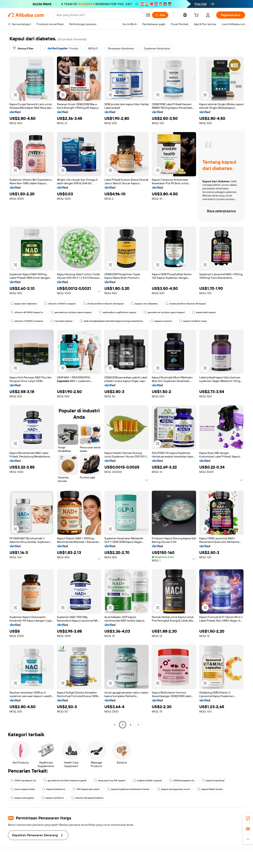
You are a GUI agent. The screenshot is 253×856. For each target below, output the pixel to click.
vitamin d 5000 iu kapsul (60, 303)
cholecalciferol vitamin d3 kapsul (103, 303)
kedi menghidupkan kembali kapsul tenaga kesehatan (111, 321)
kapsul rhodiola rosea (193, 321)
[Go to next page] (138, 724)
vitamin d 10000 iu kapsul (26, 321)
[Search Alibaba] (100, 15)
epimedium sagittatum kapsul (117, 312)
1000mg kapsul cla (181, 780)
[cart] (197, 15)
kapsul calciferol (53, 797)
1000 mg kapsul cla (23, 780)
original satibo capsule (147, 780)
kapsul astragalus (22, 797)
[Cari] (160, 15)
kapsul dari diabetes (23, 303)
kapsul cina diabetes (144, 303)
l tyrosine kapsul (61, 321)
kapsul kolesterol (53, 789)
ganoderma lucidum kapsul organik (64, 780)
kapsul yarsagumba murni (173, 789)
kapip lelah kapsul (204, 312)
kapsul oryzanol (161, 321)
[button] (148, 15)
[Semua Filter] (23, 48)
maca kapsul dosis (22, 789)
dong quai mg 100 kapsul (109, 780)
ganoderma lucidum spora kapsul (71, 312)
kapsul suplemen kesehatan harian (128, 789)
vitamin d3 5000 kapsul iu (26, 312)
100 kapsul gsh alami (86, 789)
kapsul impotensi (213, 780)
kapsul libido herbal (210, 789)
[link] (248, 818)
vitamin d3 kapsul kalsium (87, 797)
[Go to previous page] (114, 724)
